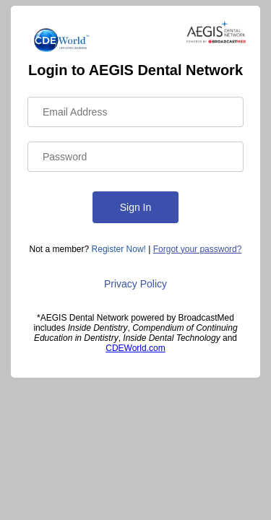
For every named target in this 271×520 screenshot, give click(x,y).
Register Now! (119, 249)
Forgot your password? (197, 249)
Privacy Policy (135, 284)
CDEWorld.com (135, 348)
